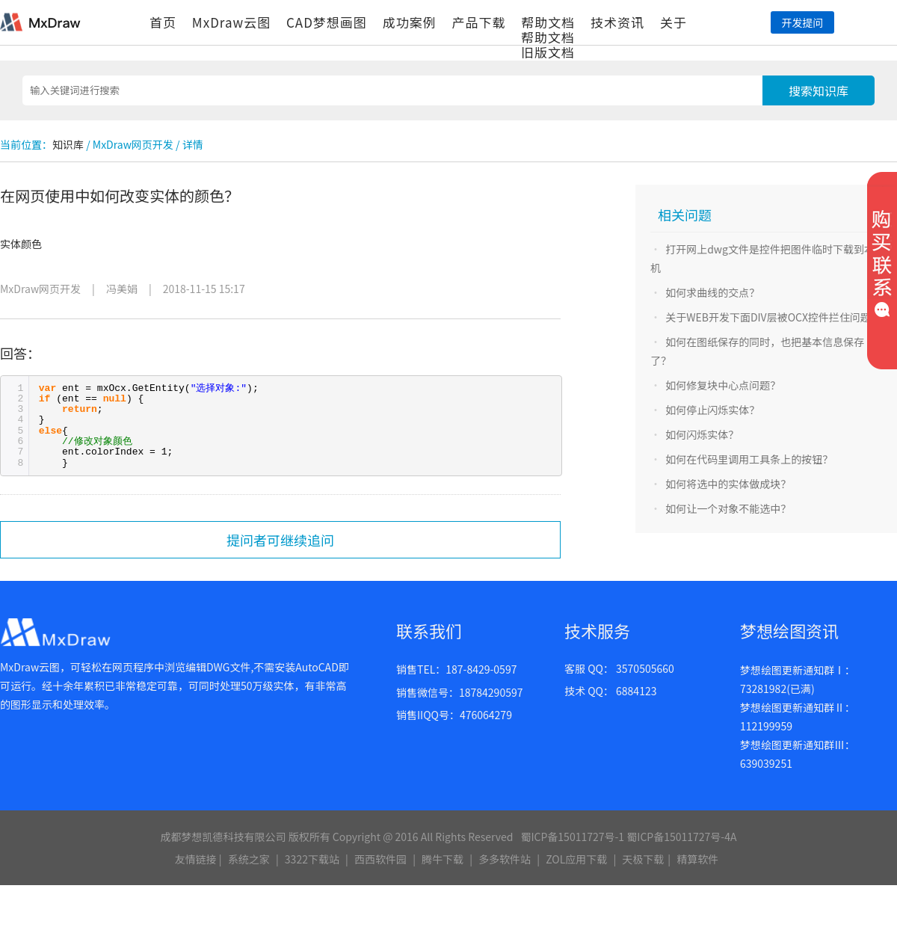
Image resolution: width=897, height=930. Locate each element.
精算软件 (697, 859)
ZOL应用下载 (576, 859)
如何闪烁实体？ (702, 434)
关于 (673, 22)
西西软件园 (380, 859)
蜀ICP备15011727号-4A (681, 836)
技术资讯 (617, 22)
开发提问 (802, 22)
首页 (163, 22)
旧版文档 (548, 52)
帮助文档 (548, 22)
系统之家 (249, 859)
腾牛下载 (442, 859)
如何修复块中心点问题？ (722, 385)
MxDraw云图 (231, 22)
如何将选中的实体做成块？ (728, 483)
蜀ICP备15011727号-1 (572, 836)
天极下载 (643, 859)
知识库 (68, 144)
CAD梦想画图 (326, 22)
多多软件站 (504, 859)
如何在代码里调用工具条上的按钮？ (749, 459)
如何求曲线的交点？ (712, 292)
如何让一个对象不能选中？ (728, 508)
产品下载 (478, 22)
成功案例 (410, 22)
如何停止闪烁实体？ (712, 409)
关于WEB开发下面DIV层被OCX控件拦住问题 (768, 317)
